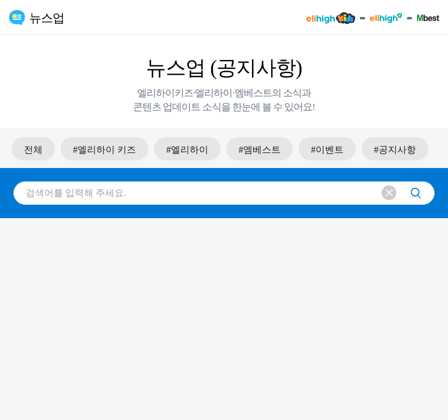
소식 (292, 93)
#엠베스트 (260, 150)
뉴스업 (46, 18)
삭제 (389, 193)
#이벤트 (327, 150)
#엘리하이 (187, 150)
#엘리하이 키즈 (104, 150)
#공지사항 (395, 150)
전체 (33, 150)
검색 (416, 192)
